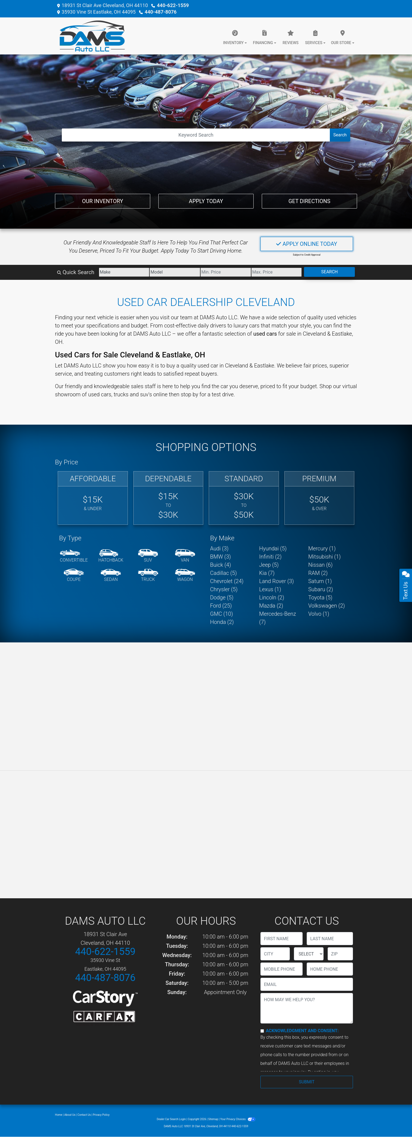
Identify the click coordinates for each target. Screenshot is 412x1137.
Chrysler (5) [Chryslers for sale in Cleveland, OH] (224, 589)
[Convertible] (74, 556)
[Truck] (148, 575)
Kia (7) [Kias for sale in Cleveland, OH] (267, 573)
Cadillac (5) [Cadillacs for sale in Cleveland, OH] (223, 573)
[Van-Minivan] (185, 556)
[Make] (124, 272)
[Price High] (276, 272)
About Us (69, 1114)
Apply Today (206, 201)
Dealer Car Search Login (171, 1119)
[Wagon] (185, 575)
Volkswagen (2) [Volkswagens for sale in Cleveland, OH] (326, 605)
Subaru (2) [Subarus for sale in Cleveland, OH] (320, 589)
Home (58, 1114)
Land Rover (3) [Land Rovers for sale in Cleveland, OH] (276, 581)
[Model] (174, 272)
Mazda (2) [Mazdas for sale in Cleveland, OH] (271, 605)
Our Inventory (102, 201)
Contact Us (84, 1114)
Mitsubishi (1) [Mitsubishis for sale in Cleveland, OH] (324, 556)
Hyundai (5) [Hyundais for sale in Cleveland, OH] (273, 548)
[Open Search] (196, 135)
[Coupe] (74, 575)
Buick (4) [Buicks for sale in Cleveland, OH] (220, 565)
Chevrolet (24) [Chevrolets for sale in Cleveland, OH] (227, 581)
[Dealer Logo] (90, 36)
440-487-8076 (160, 12)
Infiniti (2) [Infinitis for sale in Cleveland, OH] (270, 556)
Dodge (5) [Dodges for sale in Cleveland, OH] (221, 597)
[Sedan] (111, 575)
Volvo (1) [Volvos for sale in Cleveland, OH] (318, 614)
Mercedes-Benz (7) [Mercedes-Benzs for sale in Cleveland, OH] (277, 618)
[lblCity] (275, 953)
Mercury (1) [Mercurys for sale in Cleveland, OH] (322, 548)
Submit (306, 1081)
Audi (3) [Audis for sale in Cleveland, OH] (219, 548)
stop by (189, 394)
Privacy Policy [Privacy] (101, 1114)
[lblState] (308, 953)
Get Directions (309, 201)
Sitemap (213, 1119)
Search (340, 134)
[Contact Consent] (262, 1031)
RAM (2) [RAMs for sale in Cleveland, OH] (318, 573)
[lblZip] (340, 953)
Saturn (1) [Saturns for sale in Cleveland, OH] (320, 581)
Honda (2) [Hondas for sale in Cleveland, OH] (222, 622)
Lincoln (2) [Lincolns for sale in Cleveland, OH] (271, 597)
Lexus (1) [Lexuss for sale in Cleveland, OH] (270, 589)
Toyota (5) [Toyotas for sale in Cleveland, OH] (320, 597)
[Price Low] (225, 272)
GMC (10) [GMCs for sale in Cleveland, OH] (221, 614)
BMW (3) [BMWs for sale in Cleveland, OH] (220, 556)
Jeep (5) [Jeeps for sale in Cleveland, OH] (269, 565)
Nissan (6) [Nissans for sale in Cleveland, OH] (320, 565)
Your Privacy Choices (237, 1119)
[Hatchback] (111, 556)
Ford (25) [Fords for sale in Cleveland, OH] (221, 605)
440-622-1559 (173, 5)
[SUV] (148, 556)
